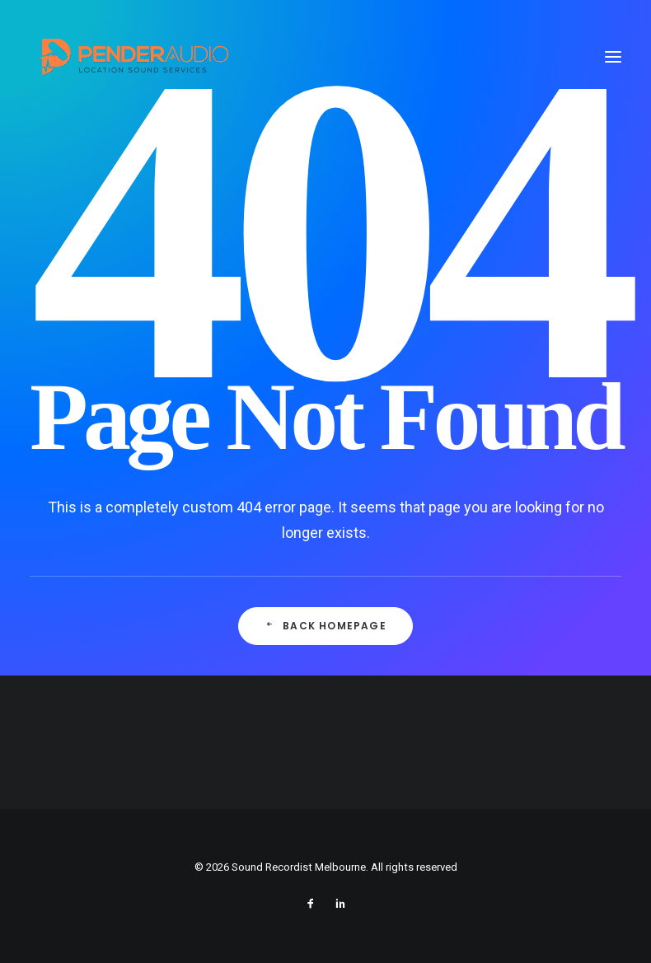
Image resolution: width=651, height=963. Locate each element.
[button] (613, 56)
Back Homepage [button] (325, 626)
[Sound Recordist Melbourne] (132, 56)
